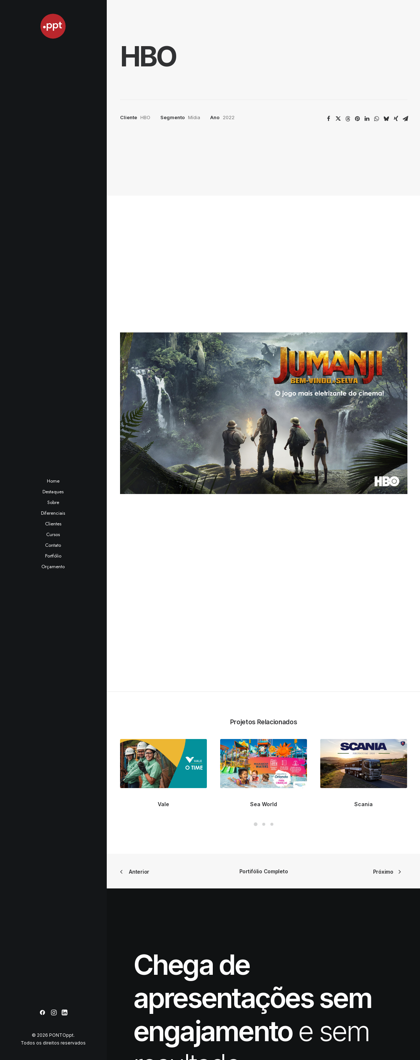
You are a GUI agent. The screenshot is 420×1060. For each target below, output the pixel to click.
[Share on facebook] (328, 118)
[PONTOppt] (53, 26)
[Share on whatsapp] (376, 118)
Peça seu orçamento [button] (188, 802)
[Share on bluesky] (386, 118)
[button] (42, 1013)
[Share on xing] (396, 118)
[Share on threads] (348, 118)
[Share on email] (405, 118)
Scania (363, 462)
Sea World (263, 462)
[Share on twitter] (338, 118)
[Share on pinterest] (357, 118)
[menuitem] (42, 1013)
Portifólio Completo (263, 529)
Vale (163, 462)
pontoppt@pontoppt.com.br (315, 983)
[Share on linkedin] (367, 118)
